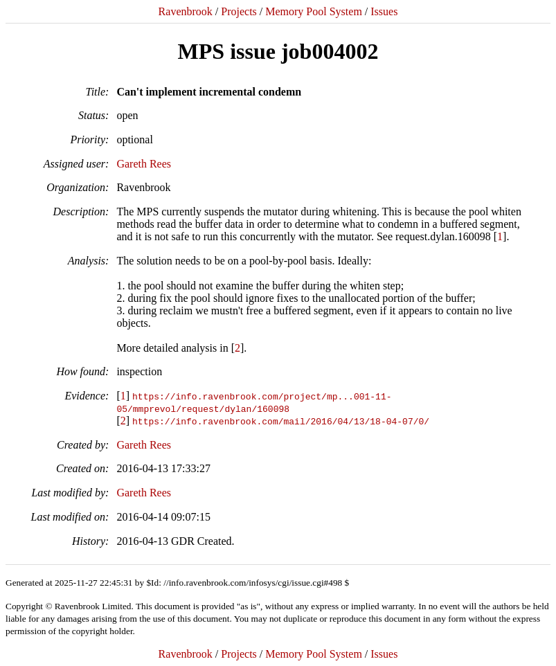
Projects (239, 11)
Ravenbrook (186, 11)
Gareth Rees (143, 164)
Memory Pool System (313, 11)
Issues (383, 11)
